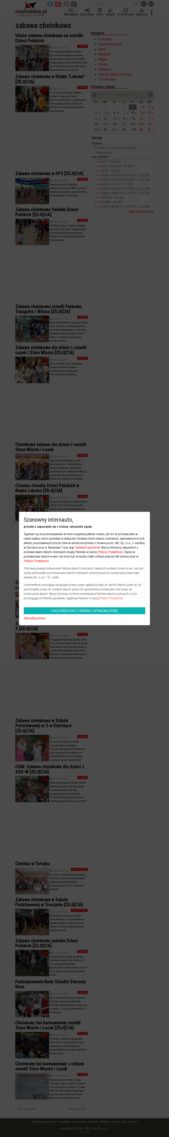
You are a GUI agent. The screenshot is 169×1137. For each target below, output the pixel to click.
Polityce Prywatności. (112, 598)
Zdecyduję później (34, 618)
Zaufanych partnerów (87, 547)
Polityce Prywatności (110, 552)
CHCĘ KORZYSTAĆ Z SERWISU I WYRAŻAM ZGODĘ (84, 611)
